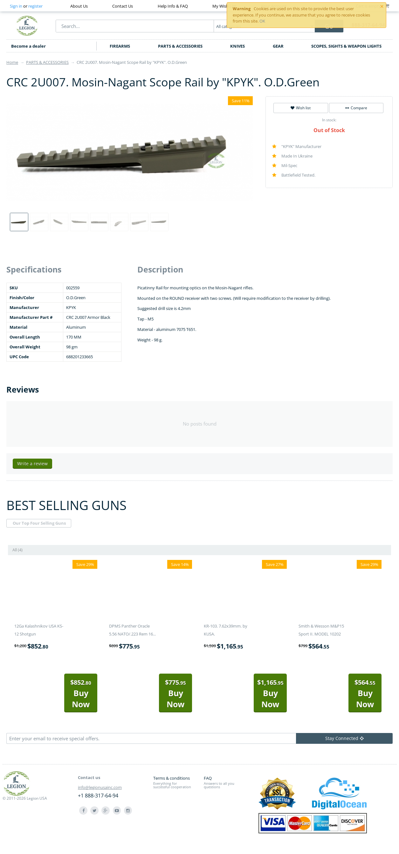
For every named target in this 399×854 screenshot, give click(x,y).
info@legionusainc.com (100, 787)
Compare (356, 108)
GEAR (278, 46)
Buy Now (80, 693)
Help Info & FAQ (173, 6)
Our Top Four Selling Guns (39, 523)
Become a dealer (28, 46)
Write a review (32, 464)
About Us (79, 6)
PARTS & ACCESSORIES (180, 46)
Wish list (301, 108)
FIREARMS (120, 46)
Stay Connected (344, 738)
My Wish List (224, 6)
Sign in (16, 6)
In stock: (329, 120)
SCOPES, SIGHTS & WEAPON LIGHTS (346, 46)
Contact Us (122, 6)
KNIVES (237, 46)
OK (262, 21)
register (35, 6)
